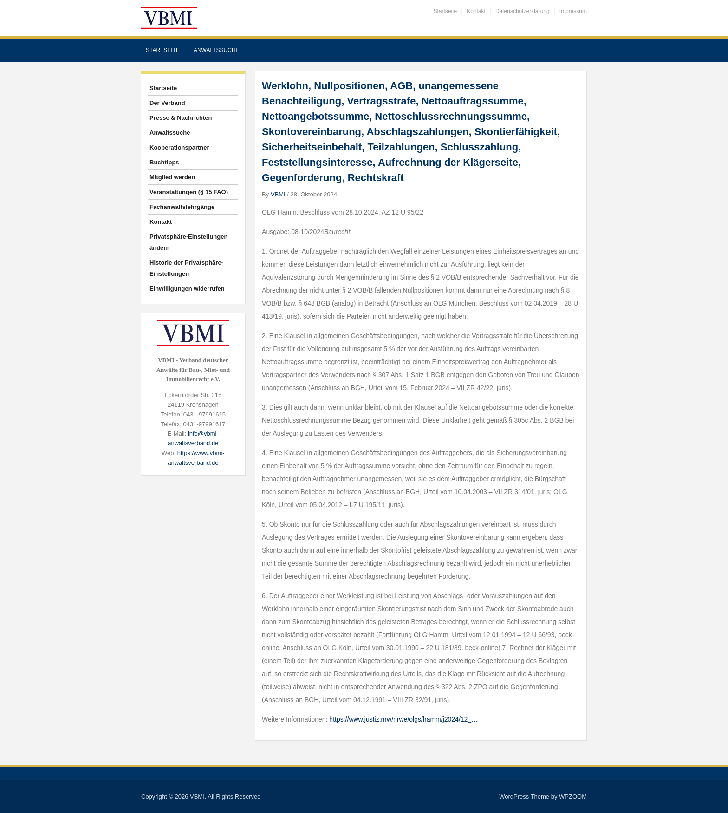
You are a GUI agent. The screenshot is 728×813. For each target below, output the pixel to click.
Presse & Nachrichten (181, 117)
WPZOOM (573, 796)
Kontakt (476, 11)
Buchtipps (164, 162)
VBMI (278, 194)
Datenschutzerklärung (522, 11)
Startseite (445, 11)
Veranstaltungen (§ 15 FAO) (189, 192)
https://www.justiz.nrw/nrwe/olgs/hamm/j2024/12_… (403, 719)
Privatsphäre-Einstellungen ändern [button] (189, 242)
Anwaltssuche (217, 50)
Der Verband (167, 102)
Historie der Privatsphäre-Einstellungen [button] (186, 268)
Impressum (573, 11)
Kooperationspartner (179, 147)
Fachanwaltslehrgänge (182, 206)
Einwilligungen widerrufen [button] (187, 288)
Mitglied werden (172, 177)
